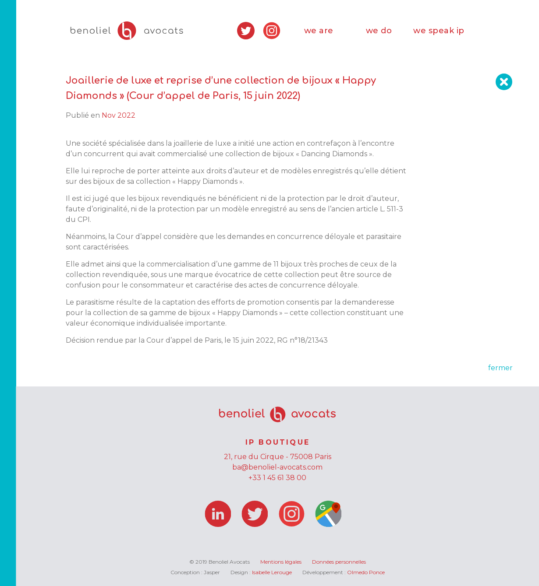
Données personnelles (339, 561)
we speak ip (439, 30)
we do (379, 30)
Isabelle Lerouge (272, 572)
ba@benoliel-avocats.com (277, 467)
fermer (500, 368)
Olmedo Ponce (366, 572)
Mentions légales (280, 561)
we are (318, 30)
